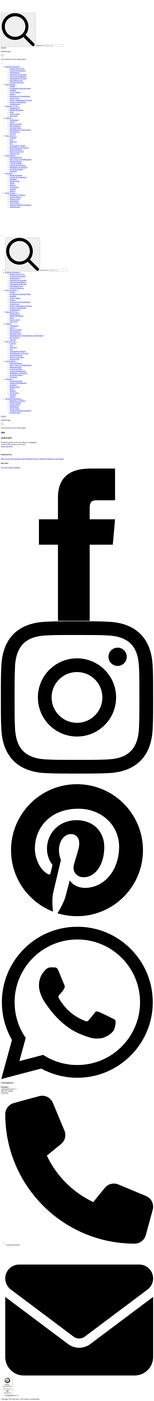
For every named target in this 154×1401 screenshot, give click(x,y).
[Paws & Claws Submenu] (17, 136)
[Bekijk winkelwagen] (3, 48)
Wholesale (29, 459)
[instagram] (77, 773)
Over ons (4, 467)
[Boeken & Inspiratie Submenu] (21, 67)
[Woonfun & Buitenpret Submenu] (23, 399)
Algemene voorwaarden (55, 459)
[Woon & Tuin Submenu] (16, 193)
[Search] (18, 30)
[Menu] (11, 1377)
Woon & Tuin (10, 193)
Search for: (40, 45)
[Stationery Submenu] (14, 379)
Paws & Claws (10, 136)
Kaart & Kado (10, 84)
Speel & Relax (10, 155)
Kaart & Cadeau (11, 290)
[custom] (77, 926)
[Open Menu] (2, 63)
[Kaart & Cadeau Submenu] (18, 290)
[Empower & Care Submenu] (19, 106)
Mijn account (6, 459)
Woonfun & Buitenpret (13, 399)
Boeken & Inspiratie (12, 67)
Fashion (8, 118)
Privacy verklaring (40, 459)
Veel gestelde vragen (18, 459)
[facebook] (77, 620)
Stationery (9, 173)
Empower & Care (11, 106)
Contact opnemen (14, 467)
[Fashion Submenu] (12, 118)
